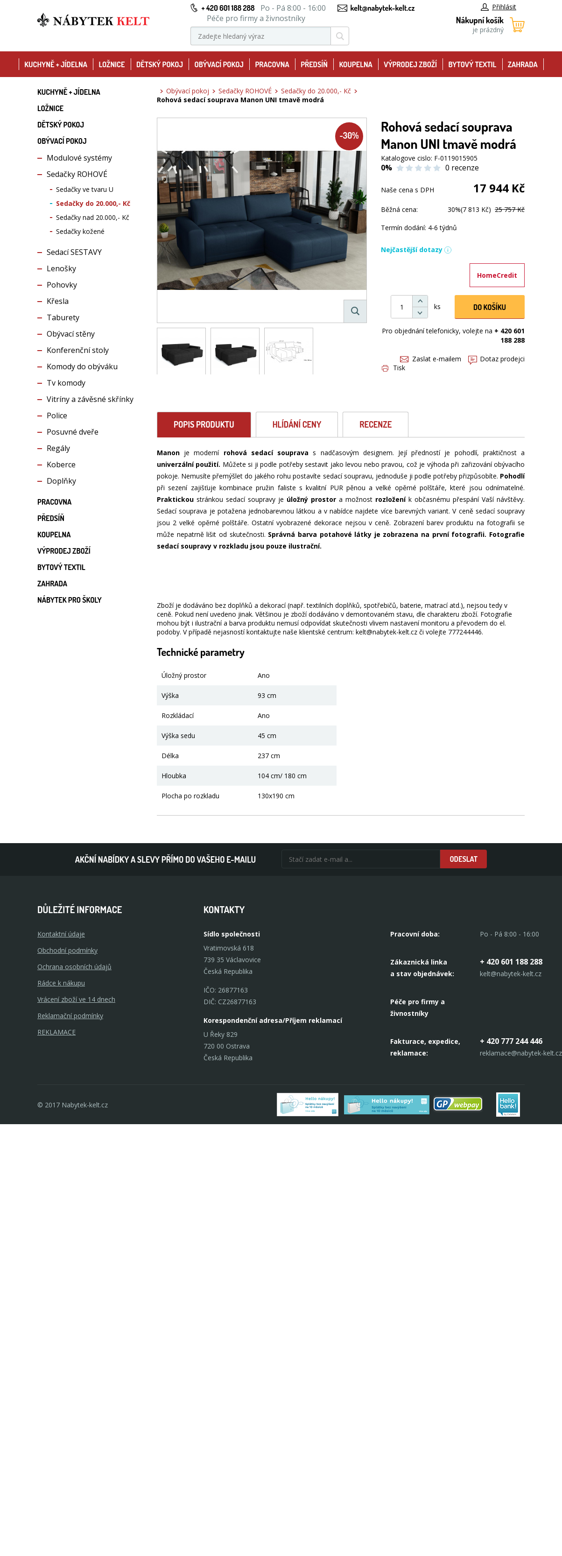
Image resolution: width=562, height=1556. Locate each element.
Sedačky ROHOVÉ (77, 174)
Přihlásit (498, 6)
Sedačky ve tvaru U (84, 189)
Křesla (58, 301)
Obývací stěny (71, 334)
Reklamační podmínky (70, 1015)
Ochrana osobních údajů (74, 966)
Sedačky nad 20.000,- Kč (92, 217)
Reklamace (56, 1032)
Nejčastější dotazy (416, 249)
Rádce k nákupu (61, 983)
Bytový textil (473, 64)
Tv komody (66, 383)
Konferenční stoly (78, 350)
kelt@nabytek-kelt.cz (383, 8)
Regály (58, 448)
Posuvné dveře (72, 432)
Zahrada (523, 64)
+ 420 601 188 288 (227, 8)
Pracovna (272, 64)
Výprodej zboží (410, 64)
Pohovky (62, 285)
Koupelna (355, 64)
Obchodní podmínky (67, 950)
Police (57, 415)
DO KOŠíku (489, 307)
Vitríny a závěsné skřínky (90, 399)
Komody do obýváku (82, 366)
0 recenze (462, 167)
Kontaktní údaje (61, 933)
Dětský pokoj (159, 64)
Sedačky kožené (80, 231)
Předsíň (314, 64)
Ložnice (111, 64)
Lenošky (61, 268)
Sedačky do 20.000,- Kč (93, 203)
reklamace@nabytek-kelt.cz (521, 1053)
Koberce (61, 464)
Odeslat (464, 859)
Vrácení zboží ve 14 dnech (76, 999)
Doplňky (61, 481)
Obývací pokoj (219, 64)
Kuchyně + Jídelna (55, 64)
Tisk (393, 367)
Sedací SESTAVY (74, 252)
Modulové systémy (79, 158)
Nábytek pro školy (69, 600)
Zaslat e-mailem (430, 358)
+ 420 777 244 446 (511, 1041)
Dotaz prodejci (496, 358)
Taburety (63, 317)
